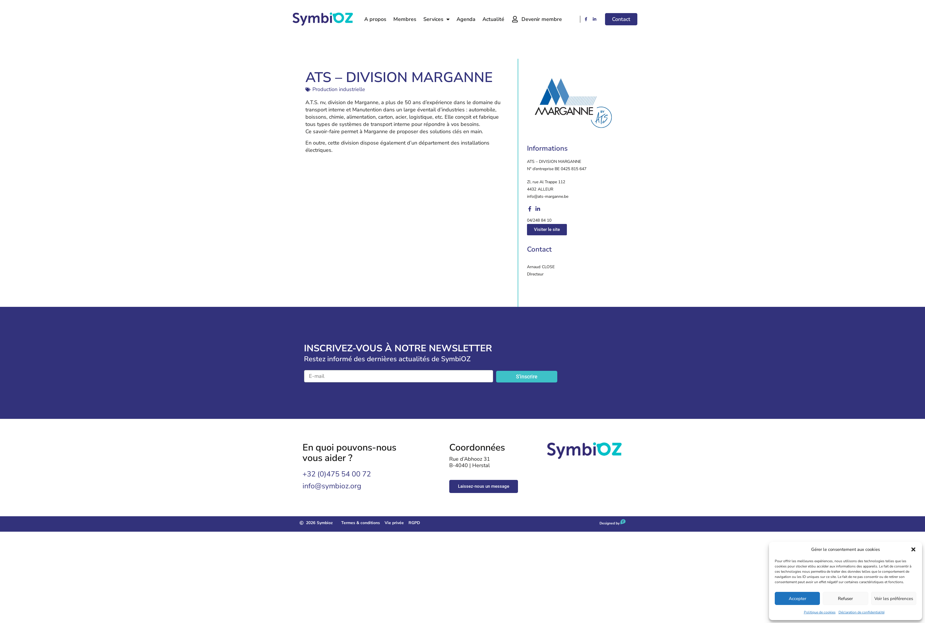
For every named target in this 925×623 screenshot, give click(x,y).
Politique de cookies (820, 612)
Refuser (845, 598)
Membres (404, 19)
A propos (375, 19)
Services (436, 19)
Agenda (466, 19)
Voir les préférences (893, 598)
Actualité (493, 19)
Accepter (797, 598)
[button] (913, 549)
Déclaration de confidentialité (862, 612)
